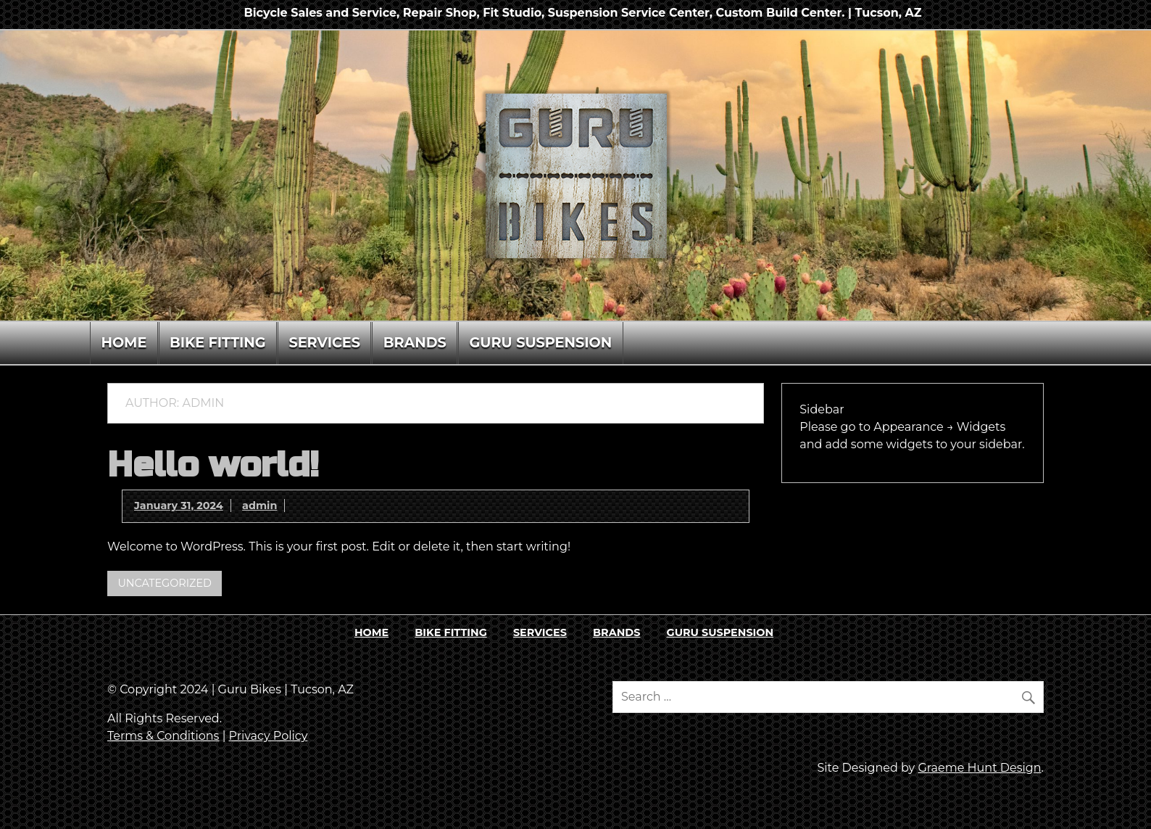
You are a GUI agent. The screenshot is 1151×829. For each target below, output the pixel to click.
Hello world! (213, 465)
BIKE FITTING (218, 342)
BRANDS (414, 342)
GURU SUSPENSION (541, 342)
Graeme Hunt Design (979, 768)
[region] (575, 175)
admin (259, 505)
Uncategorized (164, 583)
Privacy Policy (268, 736)
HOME (123, 342)
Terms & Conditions (163, 736)
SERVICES (324, 342)
